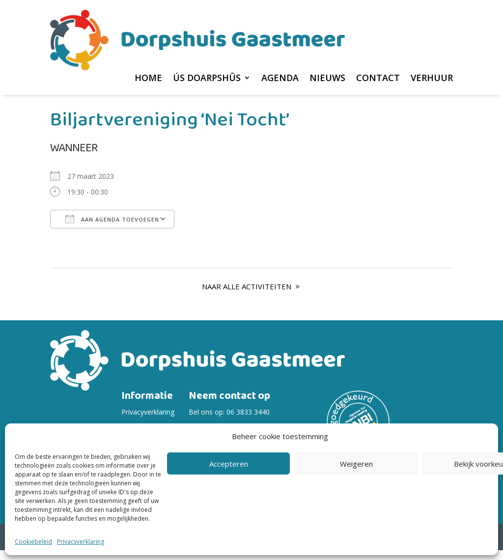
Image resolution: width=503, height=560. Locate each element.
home (148, 79)
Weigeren (356, 464)
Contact (378, 79)
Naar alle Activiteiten (246, 296)
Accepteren (228, 464)
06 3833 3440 (248, 421)
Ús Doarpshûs (207, 79)
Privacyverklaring (80, 541)
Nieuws (327, 79)
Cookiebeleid (33, 541)
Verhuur (432, 79)
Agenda (280, 79)
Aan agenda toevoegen (112, 228)
